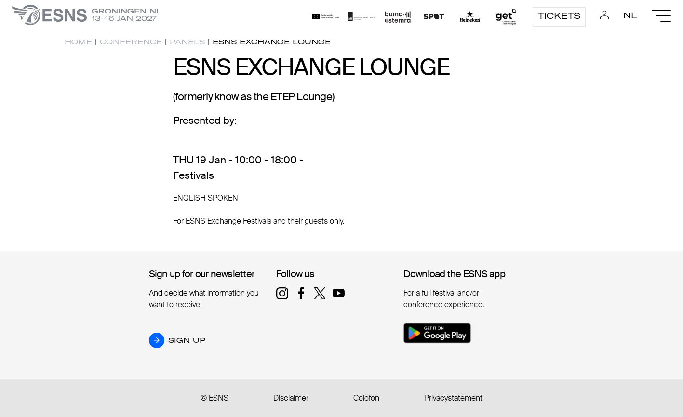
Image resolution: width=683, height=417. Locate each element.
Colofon (366, 398)
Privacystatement (453, 398)
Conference (131, 42)
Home (78, 42)
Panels (187, 42)
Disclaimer (290, 398)
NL (630, 15)
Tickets (559, 16)
